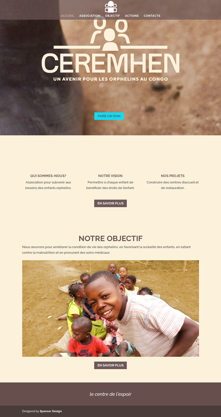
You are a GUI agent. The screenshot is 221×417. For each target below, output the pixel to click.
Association (89, 16)
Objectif (112, 16)
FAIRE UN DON (109, 116)
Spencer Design (51, 411)
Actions (132, 16)
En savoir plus (110, 203)
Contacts (152, 16)
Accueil (67, 16)
